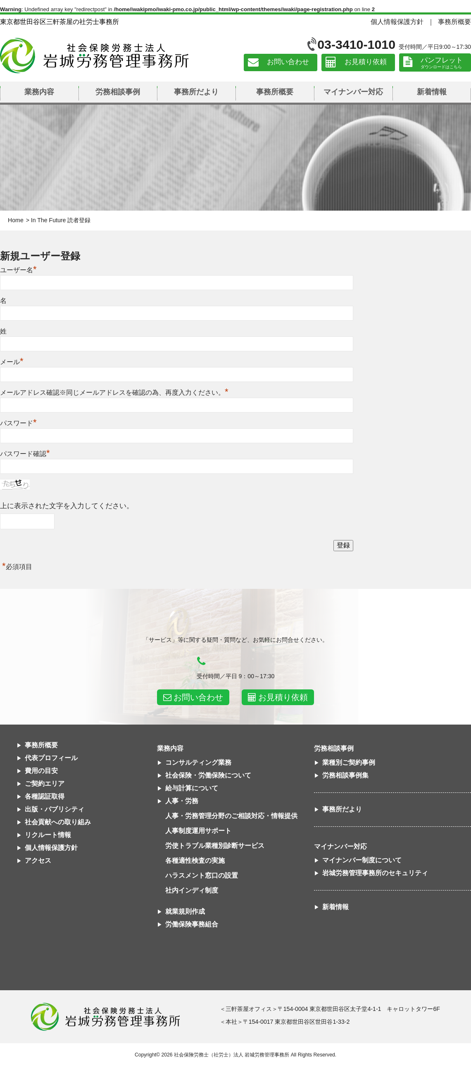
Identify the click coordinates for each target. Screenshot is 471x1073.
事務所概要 (454, 21)
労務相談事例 (117, 92)
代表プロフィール (51, 757)
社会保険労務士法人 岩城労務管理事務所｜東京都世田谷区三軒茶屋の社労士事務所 (94, 55)
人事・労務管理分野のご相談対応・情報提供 (231, 815)
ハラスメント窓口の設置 (201, 875)
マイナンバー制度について (362, 860)
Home (16, 220)
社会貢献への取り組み (58, 822)
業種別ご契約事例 (348, 762)
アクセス (38, 860)
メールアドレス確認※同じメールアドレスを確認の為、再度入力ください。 (114, 392)
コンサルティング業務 (198, 762)
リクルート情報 (48, 834)
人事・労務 (181, 800)
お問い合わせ (288, 62)
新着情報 (432, 92)
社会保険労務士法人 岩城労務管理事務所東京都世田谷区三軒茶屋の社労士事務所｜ (105, 1017)
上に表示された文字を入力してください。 (66, 506)
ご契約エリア (44, 783)
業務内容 (39, 92)
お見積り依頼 (366, 62)
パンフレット (442, 60)
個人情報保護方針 (397, 21)
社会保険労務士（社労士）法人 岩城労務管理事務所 (231, 1055)
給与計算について (191, 788)
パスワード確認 (25, 453)
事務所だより (196, 92)
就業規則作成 (185, 911)
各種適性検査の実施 (195, 860)
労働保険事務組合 (191, 924)
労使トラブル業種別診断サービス (214, 845)
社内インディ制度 (191, 890)
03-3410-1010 (356, 44)
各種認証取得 (44, 796)
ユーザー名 (18, 270)
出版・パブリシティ (54, 809)
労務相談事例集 (345, 775)
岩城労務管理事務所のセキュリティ (375, 872)
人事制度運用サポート (198, 830)
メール (12, 361)
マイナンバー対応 (353, 92)
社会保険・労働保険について (208, 775)
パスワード (18, 423)
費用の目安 (41, 770)
